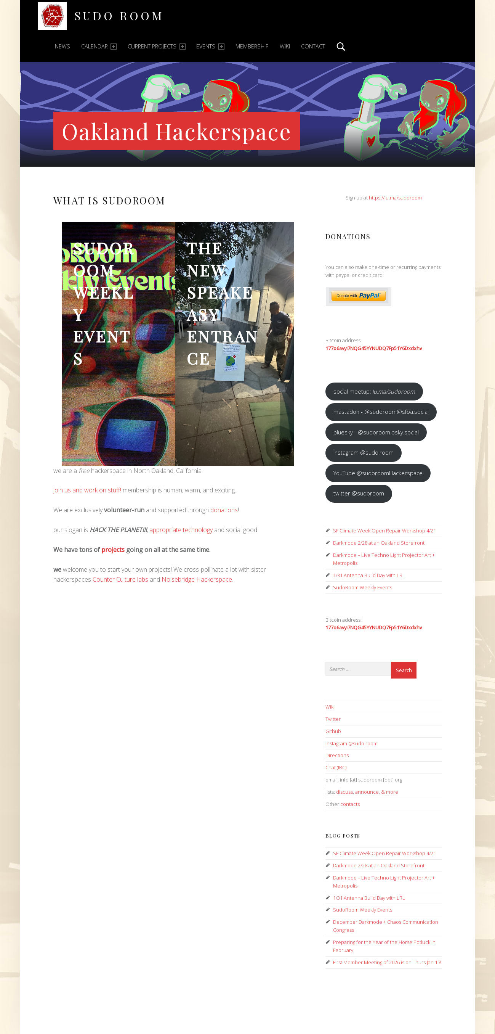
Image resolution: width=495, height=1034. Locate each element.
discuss (344, 791)
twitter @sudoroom (358, 493)
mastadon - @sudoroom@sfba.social (381, 411)
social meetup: (374, 391)
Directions (337, 755)
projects (113, 549)
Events (210, 46)
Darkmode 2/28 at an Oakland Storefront (379, 542)
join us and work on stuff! (87, 490)
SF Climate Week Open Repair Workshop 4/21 (384, 530)
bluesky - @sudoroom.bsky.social (376, 432)
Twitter (333, 719)
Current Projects (156, 46)
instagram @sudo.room (363, 452)
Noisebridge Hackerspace (197, 579)
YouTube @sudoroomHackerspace (378, 473)
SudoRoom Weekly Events (104, 303)
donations (224, 510)
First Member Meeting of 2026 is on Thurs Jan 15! (387, 962)
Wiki (285, 46)
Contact (313, 46)
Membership (252, 46)
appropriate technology (181, 530)
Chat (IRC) (335, 767)
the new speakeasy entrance (222, 303)
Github (333, 731)
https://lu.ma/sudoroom (395, 197)
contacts (350, 804)
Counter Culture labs (120, 579)
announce (367, 791)
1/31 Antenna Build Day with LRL (369, 575)
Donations (348, 236)
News (62, 46)
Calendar (99, 46)
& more (389, 791)
